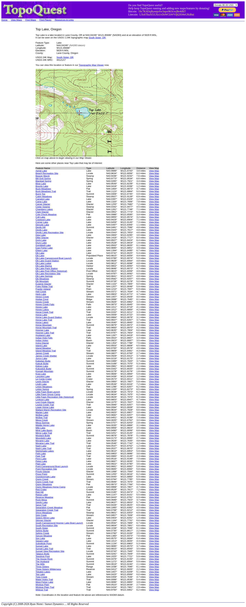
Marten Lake (42, 412)
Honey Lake (42, 307)
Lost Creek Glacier (45, 402)
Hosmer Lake (42, 330)
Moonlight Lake (43, 438)
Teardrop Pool (43, 556)
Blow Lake (41, 183)
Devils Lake (41, 230)
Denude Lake (42, 224)
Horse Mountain (44, 325)
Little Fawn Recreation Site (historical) (55, 397)
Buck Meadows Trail (46, 191)
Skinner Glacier (43, 520)
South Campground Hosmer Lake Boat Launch (59, 523)
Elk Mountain (42, 281)
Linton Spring (42, 389)
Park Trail (40, 456)
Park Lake (41, 453)
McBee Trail (41, 417)
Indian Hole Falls (44, 338)
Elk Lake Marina (44, 266)
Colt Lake (40, 217)
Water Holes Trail (44, 579)
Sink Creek (41, 515)
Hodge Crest (42, 299)
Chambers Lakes (44, 209)
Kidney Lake (42, 366)
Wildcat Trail (42, 589)
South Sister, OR (97, 37)
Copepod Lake (43, 219)
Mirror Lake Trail (44, 433)
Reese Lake (42, 494)
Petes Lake (41, 461)
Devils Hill (41, 227)
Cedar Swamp (43, 206)
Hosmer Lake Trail (45, 332)
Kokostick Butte (43, 368)
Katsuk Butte (42, 363)
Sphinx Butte (42, 530)
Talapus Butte (42, 554)
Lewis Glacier (42, 381)
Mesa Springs (43, 422)
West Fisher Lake (44, 582)
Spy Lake (40, 538)
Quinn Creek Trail (44, 482)
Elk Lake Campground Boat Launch (53, 258)
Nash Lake (41, 446)
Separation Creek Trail (47, 510)
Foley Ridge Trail (44, 286)
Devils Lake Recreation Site (50, 232)
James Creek (42, 353)
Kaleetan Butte (43, 361)
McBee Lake (42, 415)
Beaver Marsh (43, 176)
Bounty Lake (42, 186)
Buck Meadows (43, 188)
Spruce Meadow (44, 536)
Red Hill (40, 492)
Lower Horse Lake (45, 407)
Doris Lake (41, 240)
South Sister (42, 528)
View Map (154, 170)
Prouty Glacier (43, 471)
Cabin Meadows (44, 196)
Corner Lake (42, 222)
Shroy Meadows (44, 512)
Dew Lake (41, 235)
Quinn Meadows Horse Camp (50, 487)
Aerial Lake (41, 170)
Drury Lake (41, 242)
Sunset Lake (42, 546)
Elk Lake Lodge (43, 263)
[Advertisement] (15, 78)
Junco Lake (41, 358)
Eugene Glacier (43, 284)
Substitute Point (43, 543)
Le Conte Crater (44, 379)
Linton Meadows (44, 386)
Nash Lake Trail (43, 448)
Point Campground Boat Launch (52, 466)
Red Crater (41, 489)
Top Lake (40, 574)
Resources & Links (64, 20)
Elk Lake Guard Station (47, 260)
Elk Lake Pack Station (47, 268)
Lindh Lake (41, 384)
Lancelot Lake (43, 376)
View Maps (16, 20)
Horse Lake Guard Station (49, 317)
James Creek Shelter (46, 356)
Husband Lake (43, 335)
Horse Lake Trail (44, 320)
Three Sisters (42, 566)
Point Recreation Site (46, 469)
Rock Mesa (41, 500)
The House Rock (44, 559)
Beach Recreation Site (47, 173)
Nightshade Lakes (45, 451)
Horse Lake (41, 314)
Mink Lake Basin (44, 430)
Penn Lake (41, 458)
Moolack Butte (43, 435)
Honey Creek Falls (45, 304)
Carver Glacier (43, 204)
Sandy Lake (41, 502)
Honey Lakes (42, 309)
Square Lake (42, 541)
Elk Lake (40, 253)
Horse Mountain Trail (46, 327)
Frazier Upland (43, 289)
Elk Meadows (42, 278)
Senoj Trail (41, 505)
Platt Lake (41, 464)
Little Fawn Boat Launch (48, 392)
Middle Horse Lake (45, 425)
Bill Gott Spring (43, 178)
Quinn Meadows (44, 484)
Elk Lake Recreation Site (48, 273)
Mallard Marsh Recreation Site (51, 410)
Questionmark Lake (45, 476)
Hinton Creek (42, 296)
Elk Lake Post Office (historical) (51, 271)
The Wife (40, 564)
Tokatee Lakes (43, 571)
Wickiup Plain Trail (45, 587)
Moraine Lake (42, 440)
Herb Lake (41, 294)
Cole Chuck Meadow (46, 214)
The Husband (42, 561)
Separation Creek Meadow (49, 507)
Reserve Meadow (44, 497)
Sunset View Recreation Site (50, 551)
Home (4, 20)
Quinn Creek (42, 479)
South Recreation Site (47, 525)
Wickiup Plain (42, 584)
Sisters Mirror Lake (45, 518)
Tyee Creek (41, 577)
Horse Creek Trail (44, 312)
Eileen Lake (41, 250)
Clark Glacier (42, 212)
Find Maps (30, 20)
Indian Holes (42, 340)
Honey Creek (42, 302)
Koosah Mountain (44, 371)
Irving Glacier (42, 343)
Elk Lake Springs (44, 276)
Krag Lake (41, 374)
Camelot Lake (43, 199)
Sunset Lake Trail (44, 548)
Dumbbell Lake (43, 245)
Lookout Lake (42, 399)
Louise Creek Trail (45, 404)
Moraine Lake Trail (45, 443)
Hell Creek (41, 291)
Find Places (45, 20)
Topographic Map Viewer (91, 65)
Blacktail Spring (43, 181)
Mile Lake (40, 428)
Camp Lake (41, 201)
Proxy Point (41, 474)
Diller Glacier (42, 237)
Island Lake (41, 345)
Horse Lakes (42, 322)
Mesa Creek (42, 420)
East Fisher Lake (44, 248)
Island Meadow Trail (46, 350)
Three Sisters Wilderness (48, 569)
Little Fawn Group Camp (48, 394)
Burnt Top (40, 194)
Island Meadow (43, 348)
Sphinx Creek (42, 533)
